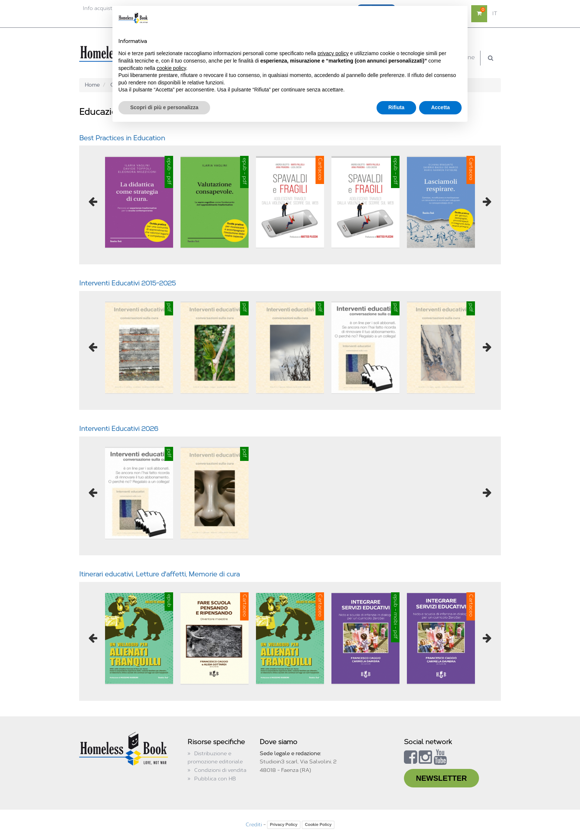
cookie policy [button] (171, 68)
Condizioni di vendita (220, 770)
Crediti (254, 824)
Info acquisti (98, 8)
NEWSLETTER (441, 778)
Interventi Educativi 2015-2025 (127, 283)
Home (92, 85)
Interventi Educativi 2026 (118, 429)
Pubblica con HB (215, 779)
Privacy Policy (284, 824)
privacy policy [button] (333, 53)
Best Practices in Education (122, 138)
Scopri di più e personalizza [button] (164, 107)
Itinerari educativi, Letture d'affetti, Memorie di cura (159, 574)
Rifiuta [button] (396, 107)
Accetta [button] (440, 107)
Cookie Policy (318, 824)
